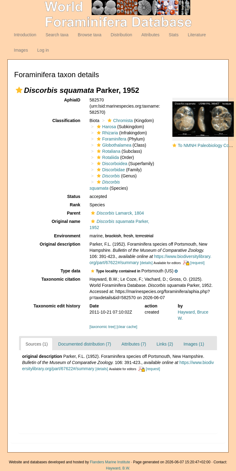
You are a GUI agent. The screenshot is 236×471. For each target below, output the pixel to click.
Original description (60, 244)
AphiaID (72, 99)
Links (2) (164, 344)
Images (21, 50)
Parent (74, 213)
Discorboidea (111, 163)
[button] (19, 90)
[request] (197, 263)
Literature (197, 34)
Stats (174, 34)
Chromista (119, 120)
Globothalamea (113, 145)
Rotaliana (107, 151)
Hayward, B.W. (118, 468)
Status (74, 196)
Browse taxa (89, 34)
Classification (66, 120)
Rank (75, 204)
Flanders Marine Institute (110, 462)
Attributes (150, 34)
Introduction (25, 34)
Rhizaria (106, 132)
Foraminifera (111, 139)
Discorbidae (110, 169)
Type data (70, 270)
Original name (66, 221)
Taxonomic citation (61, 279)
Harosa (105, 126)
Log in (43, 50)
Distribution (121, 34)
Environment (67, 235)
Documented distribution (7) (84, 344)
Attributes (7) (133, 344)
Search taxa (57, 34)
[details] (146, 263)
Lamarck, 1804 (116, 213)
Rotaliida (107, 157)
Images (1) (193, 344)
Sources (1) (37, 344)
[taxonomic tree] (102, 327)
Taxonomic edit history (56, 305)
